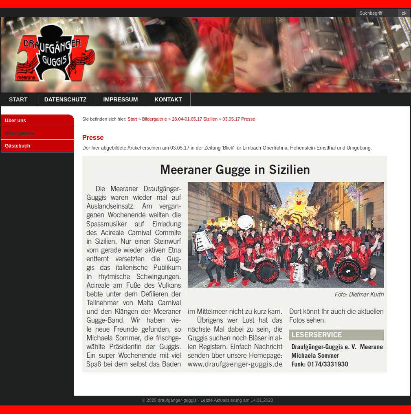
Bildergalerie (20, 133)
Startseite (294, 12)
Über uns (15, 120)
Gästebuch (17, 146)
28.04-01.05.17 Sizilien (195, 119)
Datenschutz (65, 99)
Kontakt (316, 12)
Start (18, 99)
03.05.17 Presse (238, 119)
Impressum (341, 12)
